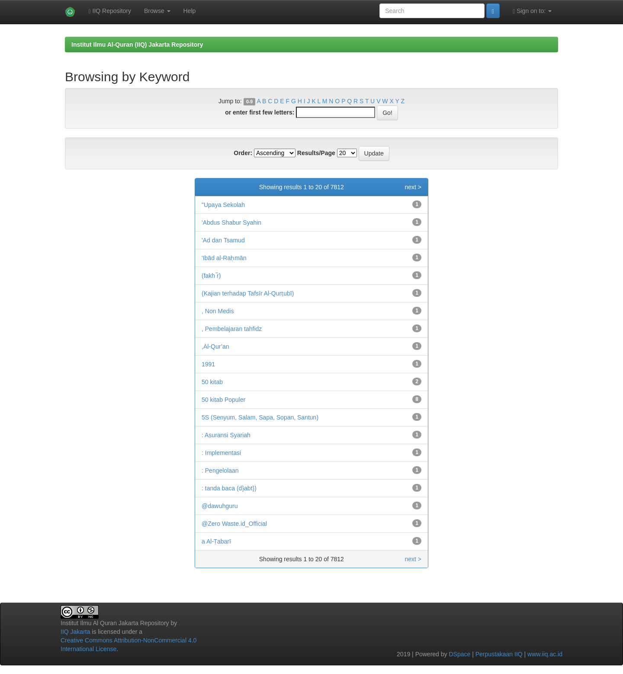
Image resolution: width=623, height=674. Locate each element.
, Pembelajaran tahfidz (232, 328)
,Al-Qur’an (215, 346)
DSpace (459, 654)
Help (189, 10)
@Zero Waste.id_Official (234, 523)
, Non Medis (218, 311)
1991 (208, 364)
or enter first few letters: (259, 112)
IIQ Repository (109, 11)
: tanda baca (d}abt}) (229, 488)
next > (413, 187)
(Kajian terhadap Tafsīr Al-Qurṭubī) (248, 293)
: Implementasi (221, 452)
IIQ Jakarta (75, 631)
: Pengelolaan (220, 470)
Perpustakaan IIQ (499, 654)
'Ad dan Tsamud (223, 240)
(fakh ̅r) (211, 275)
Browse (157, 10)
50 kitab (212, 381)
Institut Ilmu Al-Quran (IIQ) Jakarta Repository (137, 44)
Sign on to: (532, 11)
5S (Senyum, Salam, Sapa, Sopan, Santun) (260, 417)
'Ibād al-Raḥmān (224, 257)
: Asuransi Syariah (226, 435)
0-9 (249, 101)
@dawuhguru (220, 505)
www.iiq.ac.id (544, 654)
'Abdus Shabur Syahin (231, 222)
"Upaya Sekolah (223, 204)
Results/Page (316, 152)
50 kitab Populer (223, 399)
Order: (243, 152)
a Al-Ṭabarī (216, 541)
